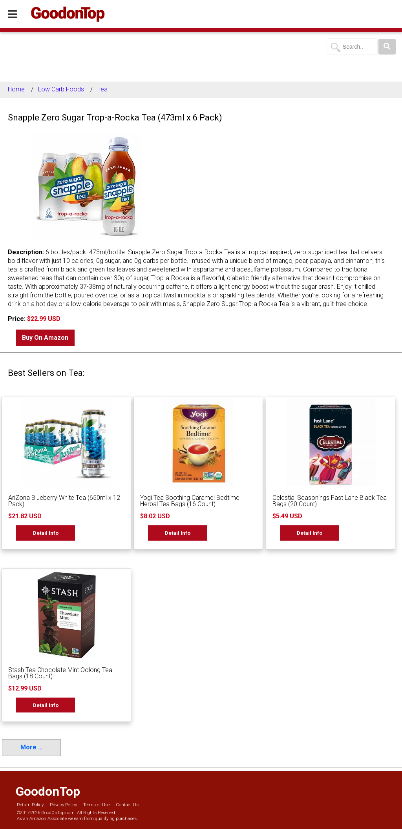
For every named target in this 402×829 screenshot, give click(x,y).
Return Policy (30, 804)
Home (16, 89)
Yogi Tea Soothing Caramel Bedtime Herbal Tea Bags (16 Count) (189, 501)
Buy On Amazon (45, 337)
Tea (102, 89)
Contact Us (127, 804)
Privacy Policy (63, 804)
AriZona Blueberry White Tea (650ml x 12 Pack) (64, 501)
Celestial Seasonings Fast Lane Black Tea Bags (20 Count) (329, 501)
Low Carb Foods (61, 89)
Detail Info (45, 533)
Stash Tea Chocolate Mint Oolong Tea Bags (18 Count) (60, 673)
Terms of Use (96, 804)
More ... (31, 747)
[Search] (387, 47)
